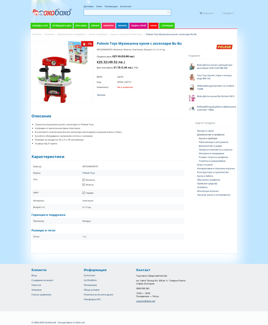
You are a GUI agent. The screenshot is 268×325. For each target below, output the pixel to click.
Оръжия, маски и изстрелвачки (213, 194)
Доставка (88, 6)
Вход (34, 275)
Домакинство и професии (210, 134)
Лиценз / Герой (138, 25)
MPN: (99, 76)
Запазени (36, 289)
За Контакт (126, 6)
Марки (153, 25)
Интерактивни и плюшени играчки (216, 168)
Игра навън (81, 25)
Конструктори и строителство (213, 172)
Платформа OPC (92, 299)
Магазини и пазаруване (211, 153)
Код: (99, 82)
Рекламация (111, 6)
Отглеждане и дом (61, 25)
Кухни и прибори (208, 138)
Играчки (95, 25)
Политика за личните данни (98, 294)
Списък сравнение (41, 294)
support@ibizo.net (145, 301)
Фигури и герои (205, 130)
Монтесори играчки (208, 191)
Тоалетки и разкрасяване (212, 160)
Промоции (167, 25)
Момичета (108, 25)
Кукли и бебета (205, 175)
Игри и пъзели (205, 164)
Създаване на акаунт (42, 280)
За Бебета (202, 187)
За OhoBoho (90, 280)
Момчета (122, 25)
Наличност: (103, 87)
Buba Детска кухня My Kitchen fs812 (215, 96)
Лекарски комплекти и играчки (215, 149)
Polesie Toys (88, 172)
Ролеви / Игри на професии (213, 157)
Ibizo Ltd (80, 322)
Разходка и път (40, 25)
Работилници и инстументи (213, 142)
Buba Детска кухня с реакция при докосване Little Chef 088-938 (214, 66)
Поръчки (36, 284)
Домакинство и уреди (210, 145)
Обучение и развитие (208, 179)
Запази (101, 95)
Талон (99, 6)
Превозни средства (207, 183)
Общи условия (91, 289)
